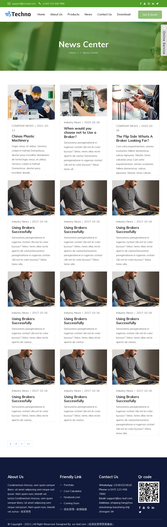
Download (123, 14)
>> (28, 443)
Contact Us (104, 14)
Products (73, 14)
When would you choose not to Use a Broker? (80, 132)
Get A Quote (150, 14)
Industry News (73, 122)
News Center (90, 52)
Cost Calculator (73, 491)
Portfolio (69, 485)
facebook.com (72, 497)
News (88, 14)
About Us (56, 14)
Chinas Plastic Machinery (23, 138)
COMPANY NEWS (23, 125)
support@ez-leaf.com (22, 3)
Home (41, 14)
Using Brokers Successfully (23, 229)
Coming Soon (71, 503)
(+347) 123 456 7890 (51, 3)
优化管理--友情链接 (75, 509)
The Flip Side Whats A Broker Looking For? (134, 138)
